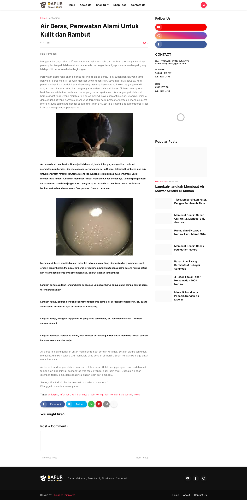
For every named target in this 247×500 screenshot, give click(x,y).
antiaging (54, 18)
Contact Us (200, 494)
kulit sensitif (125, 394)
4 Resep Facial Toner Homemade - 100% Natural (187, 280)
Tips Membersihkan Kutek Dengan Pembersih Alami (190, 201)
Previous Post (49, 457)
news (137, 394)
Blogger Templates (64, 494)
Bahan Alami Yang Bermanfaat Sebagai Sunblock (187, 265)
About (186, 494)
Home (43, 18)
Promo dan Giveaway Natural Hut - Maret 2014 (190, 232)
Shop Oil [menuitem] (101, 5)
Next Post (141, 457)
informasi (65, 394)
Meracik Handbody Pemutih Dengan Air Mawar (186, 296)
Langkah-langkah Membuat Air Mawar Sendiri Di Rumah (179, 189)
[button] (204, 5)
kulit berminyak (80, 394)
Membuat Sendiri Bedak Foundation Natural (189, 247)
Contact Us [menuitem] (138, 5)
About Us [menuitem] (85, 5)
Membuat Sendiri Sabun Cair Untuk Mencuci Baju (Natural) (189, 218)
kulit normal (111, 394)
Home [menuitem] (71, 5)
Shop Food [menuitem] (119, 5)
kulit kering (97, 394)
